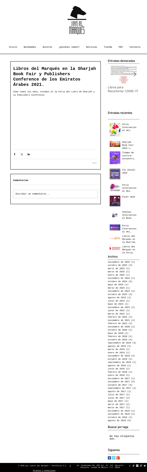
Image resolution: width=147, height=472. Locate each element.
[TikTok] (133, 466)
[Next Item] (135, 74)
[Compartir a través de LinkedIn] (28, 154)
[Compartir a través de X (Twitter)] (21, 154)
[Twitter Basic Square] (113, 457)
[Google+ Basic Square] (118, 457)
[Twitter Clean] (145, 466)
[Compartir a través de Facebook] (14, 154)
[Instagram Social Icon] (137, 466)
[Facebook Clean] (141, 466)
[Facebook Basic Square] (109, 457)
